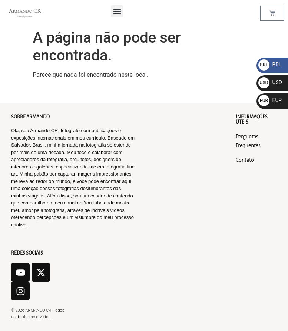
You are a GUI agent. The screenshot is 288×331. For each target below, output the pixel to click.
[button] (117, 11)
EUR (270, 100)
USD (270, 82)
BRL (269, 65)
